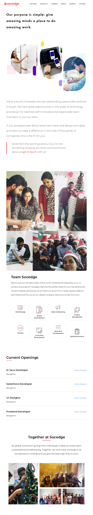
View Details (80, 370)
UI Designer (13, 397)
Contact (82, 4)
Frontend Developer (18, 411)
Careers (72, 4)
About (63, 4)
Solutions (43, 4)
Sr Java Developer (17, 370)
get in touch (29, 152)
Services (33, 4)
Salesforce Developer (19, 384)
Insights (54, 4)
